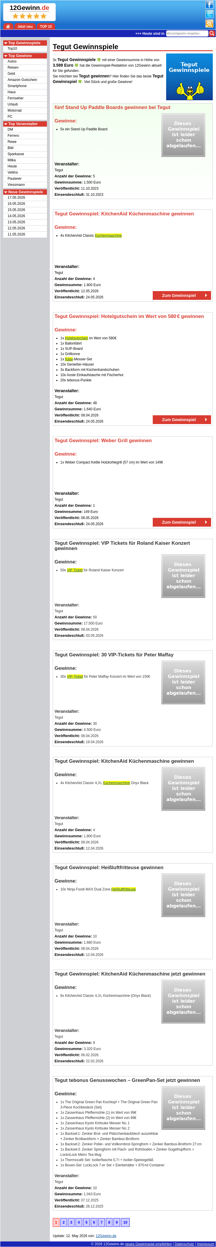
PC (10, 117)
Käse (69, 359)
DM (10, 129)
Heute (12, 166)
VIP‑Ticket (75, 676)
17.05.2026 (16, 198)
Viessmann (16, 185)
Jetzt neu (25, 27)
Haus (12, 92)
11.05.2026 (16, 234)
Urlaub (13, 104)
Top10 (12, 48)
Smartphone (17, 86)
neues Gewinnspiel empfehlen (148, 1244)
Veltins (13, 172)
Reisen (13, 67)
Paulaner (15, 179)
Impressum (205, 1244)
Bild (10, 148)
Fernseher (16, 98)
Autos (12, 61)
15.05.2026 (16, 210)
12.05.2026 (16, 228)
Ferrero (13, 136)
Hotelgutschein (76, 338)
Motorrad (15, 110)
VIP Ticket (75, 570)
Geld (11, 74)
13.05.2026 (16, 222)
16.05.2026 (16, 204)
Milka (12, 160)
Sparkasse (16, 154)
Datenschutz (184, 1244)
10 (125, 1222)
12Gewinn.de (113, 1244)
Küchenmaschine (108, 236)
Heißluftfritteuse (123, 889)
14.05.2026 (16, 216)
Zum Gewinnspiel (179, 295)
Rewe (12, 142)
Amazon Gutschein (22, 80)
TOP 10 (46, 27)
